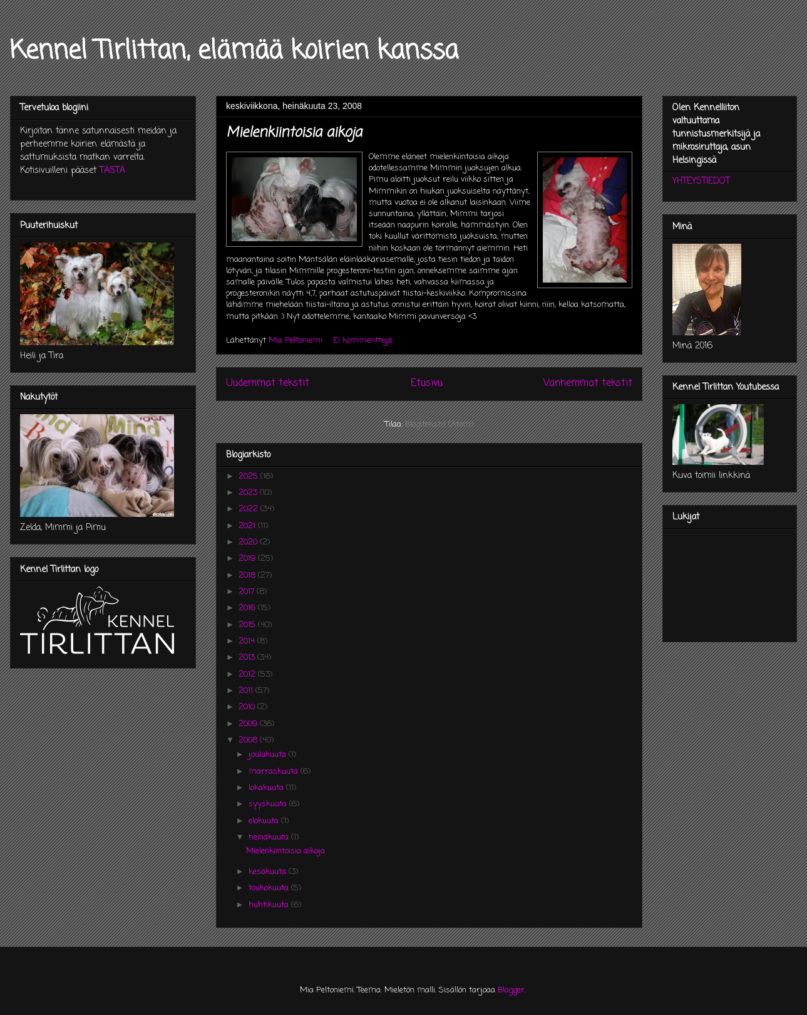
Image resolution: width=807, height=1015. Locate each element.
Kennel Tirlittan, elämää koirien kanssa (234, 51)
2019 (248, 559)
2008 (249, 740)
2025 (249, 476)
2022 (249, 509)
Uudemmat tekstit (267, 383)
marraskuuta (275, 772)
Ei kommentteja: (364, 340)
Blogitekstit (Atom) (439, 424)
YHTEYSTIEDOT (701, 181)
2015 (248, 625)
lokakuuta (267, 788)
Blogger (511, 990)
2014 (248, 641)
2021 (248, 526)
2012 (248, 674)
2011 (247, 691)
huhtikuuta (270, 905)
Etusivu (427, 383)
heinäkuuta (270, 837)
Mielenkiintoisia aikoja (294, 132)
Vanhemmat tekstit (587, 383)
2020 (249, 542)
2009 (249, 724)
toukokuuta (270, 888)
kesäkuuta (269, 872)
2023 (249, 493)
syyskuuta (269, 804)
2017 (248, 592)
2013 (248, 658)
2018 (248, 575)
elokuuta (265, 821)
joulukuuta (269, 755)
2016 (248, 608)
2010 (248, 707)
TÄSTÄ (112, 170)
